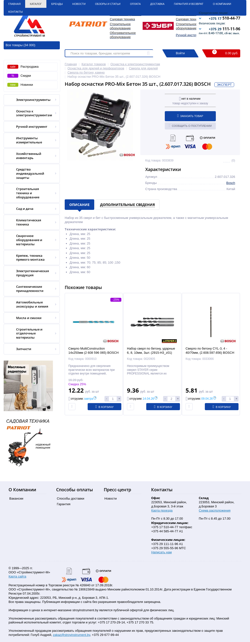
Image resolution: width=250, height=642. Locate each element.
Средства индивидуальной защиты (30, 173)
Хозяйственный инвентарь (30, 156)
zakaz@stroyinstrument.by (71, 635)
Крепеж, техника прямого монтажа (30, 257)
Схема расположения (214, 510)
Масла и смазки (30, 318)
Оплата (135, 3)
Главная (14, 3)
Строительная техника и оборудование (30, 193)
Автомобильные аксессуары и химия (30, 304)
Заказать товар (190, 116)
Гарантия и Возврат (188, 3)
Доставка (157, 3)
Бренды (57, 3)
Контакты (15, 11)
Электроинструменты (30, 100)
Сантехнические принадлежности (30, 288)
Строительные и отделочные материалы (30, 333)
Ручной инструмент (190, 35)
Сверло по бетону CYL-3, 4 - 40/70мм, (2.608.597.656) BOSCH (210, 350)
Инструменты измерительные (30, 140)
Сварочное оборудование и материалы (30, 240)
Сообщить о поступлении (190, 126)
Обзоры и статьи (107, 3)
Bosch (230, 183)
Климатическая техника (30, 222)
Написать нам (161, 552)
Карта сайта (17, 576)
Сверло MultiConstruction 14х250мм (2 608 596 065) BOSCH (93, 350)
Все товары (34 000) (20, 45)
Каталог (36, 3)
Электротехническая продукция (30, 273)
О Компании (222, 3)
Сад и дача (30, 208)
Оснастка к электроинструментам (30, 113)
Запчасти (30, 349)
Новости (78, 3)
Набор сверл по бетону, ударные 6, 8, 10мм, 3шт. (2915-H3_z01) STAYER (151, 353)
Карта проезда (161, 510)
